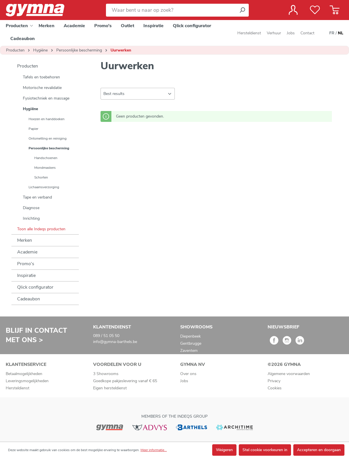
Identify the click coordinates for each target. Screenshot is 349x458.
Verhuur (274, 33)
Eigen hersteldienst (110, 388)
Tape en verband (37, 197)
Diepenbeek (190, 336)
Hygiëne (30, 109)
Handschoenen (45, 158)
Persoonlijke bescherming (49, 148)
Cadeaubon (28, 299)
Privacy (274, 381)
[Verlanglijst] (315, 10)
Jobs (291, 33)
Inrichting (31, 218)
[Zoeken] (242, 10)
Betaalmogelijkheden (24, 373)
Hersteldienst (249, 33)
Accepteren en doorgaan (319, 450)
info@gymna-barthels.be (115, 341)
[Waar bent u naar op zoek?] (171, 10)
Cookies (275, 388)
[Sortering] (138, 94)
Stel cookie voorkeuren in (264, 450)
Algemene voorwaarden (289, 373)
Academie (27, 252)
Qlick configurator (35, 287)
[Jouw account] (293, 10)
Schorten (41, 177)
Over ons (188, 373)
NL (340, 33)
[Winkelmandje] (334, 10)
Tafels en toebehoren (41, 77)
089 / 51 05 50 (106, 335)
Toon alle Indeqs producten (41, 229)
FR (331, 33)
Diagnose (31, 208)
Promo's (25, 264)
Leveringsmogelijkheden (27, 381)
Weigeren (224, 450)
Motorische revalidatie (42, 87)
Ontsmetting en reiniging (48, 138)
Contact (307, 33)
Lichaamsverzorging (44, 187)
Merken (24, 240)
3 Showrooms (106, 373)
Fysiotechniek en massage (46, 98)
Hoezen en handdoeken (47, 119)
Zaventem (189, 350)
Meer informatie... (154, 450)
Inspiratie (26, 275)
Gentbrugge (190, 343)
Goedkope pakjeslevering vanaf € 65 (125, 381)
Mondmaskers (45, 167)
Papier (33, 128)
